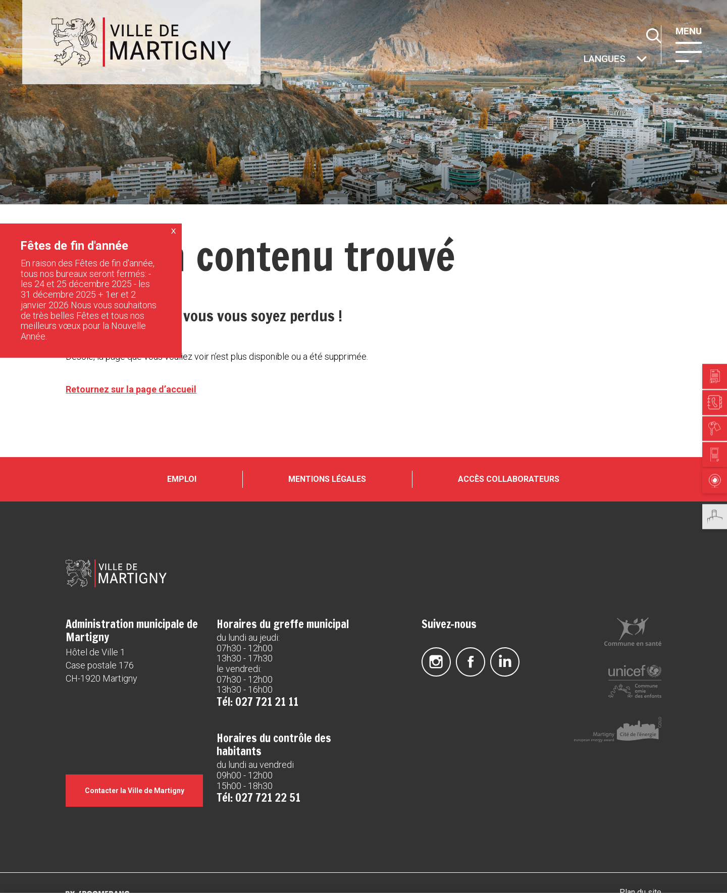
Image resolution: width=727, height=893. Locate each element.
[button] (689, 51)
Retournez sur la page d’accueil (131, 389)
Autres (583, 59)
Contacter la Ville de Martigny (134, 791)
